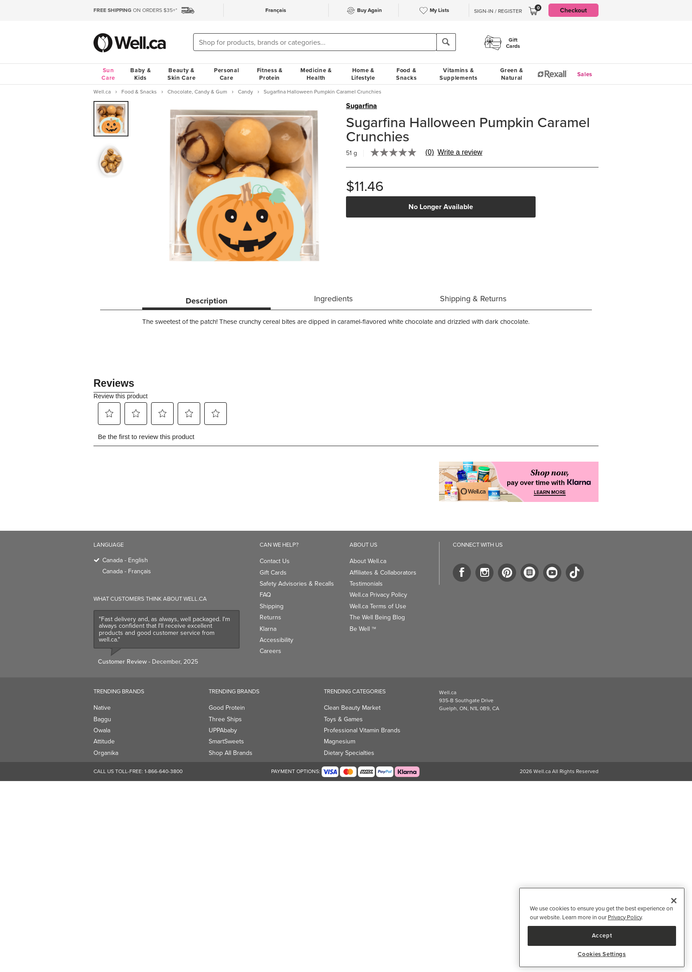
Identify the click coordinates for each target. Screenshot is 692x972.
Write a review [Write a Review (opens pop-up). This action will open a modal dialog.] (460, 152)
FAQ (265, 594)
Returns (270, 617)
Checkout (573, 10)
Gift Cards (273, 572)
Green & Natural (511, 74)
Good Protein (227, 707)
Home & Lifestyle (363, 74)
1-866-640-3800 (163, 771)
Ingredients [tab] (333, 298)
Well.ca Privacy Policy (378, 594)
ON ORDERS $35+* (135, 10)
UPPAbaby (223, 730)
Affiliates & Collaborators (383, 572)
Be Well (363, 629)
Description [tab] (206, 301)
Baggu (102, 719)
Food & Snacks (406, 74)
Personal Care (226, 74)
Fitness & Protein (270, 74)
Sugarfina (361, 106)
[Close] (674, 900)
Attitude (104, 741)
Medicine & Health (316, 74)
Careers (270, 651)
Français (275, 10)
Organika (105, 753)
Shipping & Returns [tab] (473, 298)
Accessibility (276, 640)
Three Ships (225, 719)
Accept (602, 935)
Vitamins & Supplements (458, 74)
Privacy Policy (624, 917)
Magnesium (339, 741)
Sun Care (108, 74)
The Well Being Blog (377, 617)
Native (102, 707)
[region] (602, 927)
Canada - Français (126, 571)
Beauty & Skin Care (181, 74)
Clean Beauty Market (352, 707)
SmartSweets (226, 741)
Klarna (268, 629)
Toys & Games (343, 719)
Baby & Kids (140, 74)
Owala (101, 730)
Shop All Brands (231, 753)
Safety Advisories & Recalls (297, 583)
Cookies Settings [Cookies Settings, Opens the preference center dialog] (602, 954)
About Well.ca (368, 561)
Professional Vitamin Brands (362, 730)
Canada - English (125, 560)
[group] (110, 118)
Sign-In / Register (498, 11)
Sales (585, 74)
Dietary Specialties (349, 753)
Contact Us (275, 561)
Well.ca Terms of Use (378, 606)
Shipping (272, 606)
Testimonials (366, 583)
